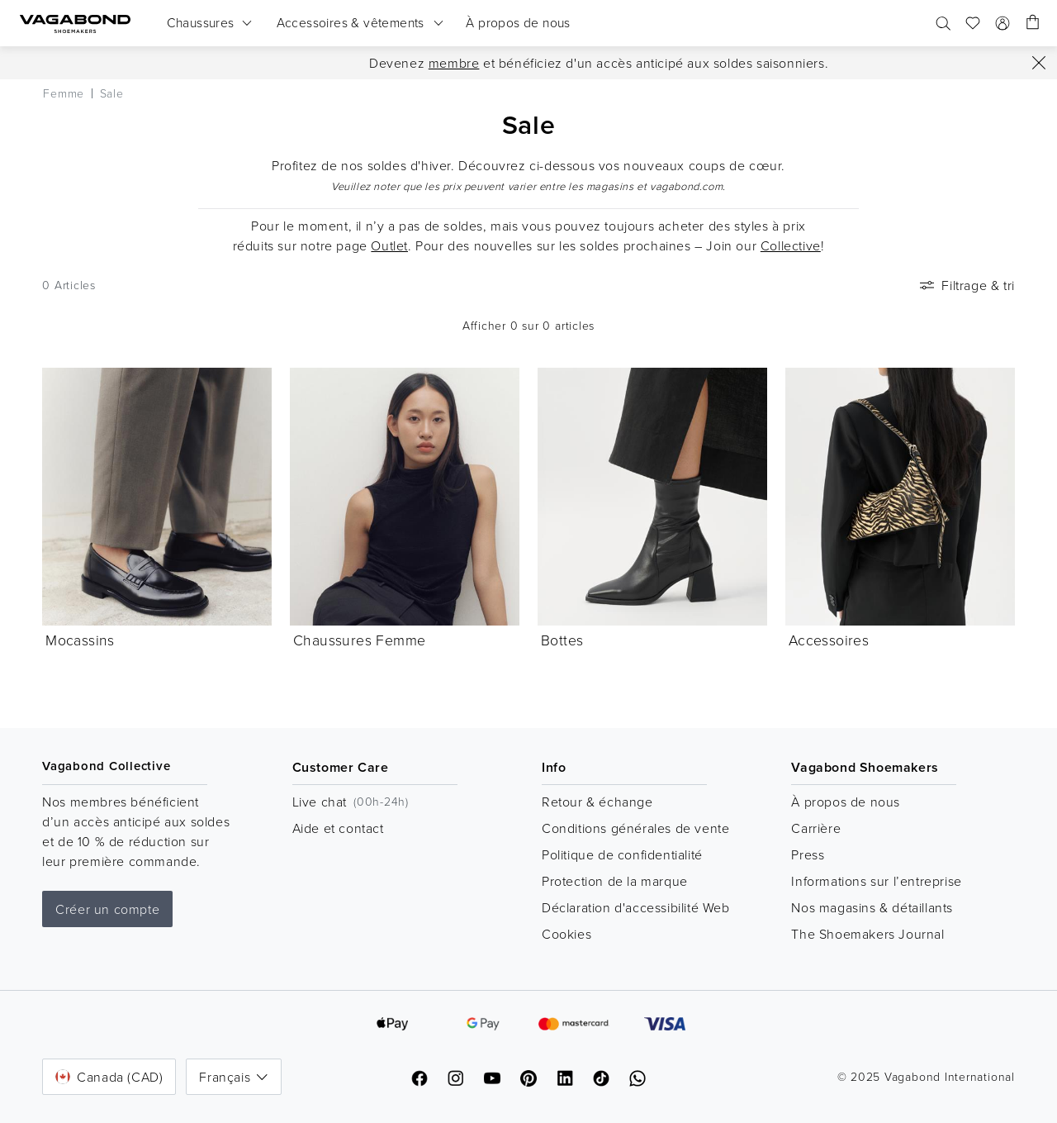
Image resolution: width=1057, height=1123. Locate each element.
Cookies (566, 934)
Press (807, 854)
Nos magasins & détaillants (872, 907)
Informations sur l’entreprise (876, 881)
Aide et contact (338, 828)
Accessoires (829, 640)
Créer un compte (107, 909)
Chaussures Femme (359, 640)
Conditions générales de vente (635, 828)
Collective (791, 245)
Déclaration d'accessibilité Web (636, 907)
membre (454, 63)
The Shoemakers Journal (867, 934)
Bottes (562, 640)
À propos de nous (845, 801)
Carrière (816, 828)
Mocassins (80, 640)
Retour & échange (597, 801)
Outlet (389, 245)
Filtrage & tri (965, 285)
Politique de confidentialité (622, 854)
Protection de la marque (615, 881)
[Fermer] (1039, 62)
